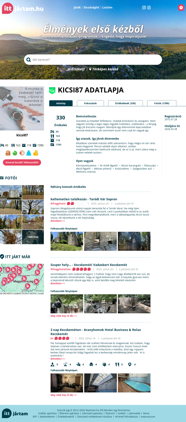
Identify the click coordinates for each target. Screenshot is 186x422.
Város (146, 413)
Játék (77, 7)
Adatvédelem (47, 416)
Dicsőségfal (91, 7)
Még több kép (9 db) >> (64, 315)
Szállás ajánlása (47, 413)
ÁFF (35, 416)
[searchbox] (93, 59)
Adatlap (61, 103)
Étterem (110, 413)
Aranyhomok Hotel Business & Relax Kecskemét (96, 332)
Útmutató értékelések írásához (94, 416)
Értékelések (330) (125, 103)
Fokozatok (90, 103)
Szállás (122, 413)
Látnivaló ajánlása (92, 413)
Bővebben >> (58, 220)
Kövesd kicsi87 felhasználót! (22, 162)
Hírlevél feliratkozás (126, 416)
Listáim (107, 7)
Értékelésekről (66, 416)
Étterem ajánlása (69, 413)
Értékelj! (78, 69)
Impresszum (148, 416)
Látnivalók (134, 413)
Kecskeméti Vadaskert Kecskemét (100, 265)
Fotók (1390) (161, 103)
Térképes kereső (105, 69)
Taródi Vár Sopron (103, 199)
